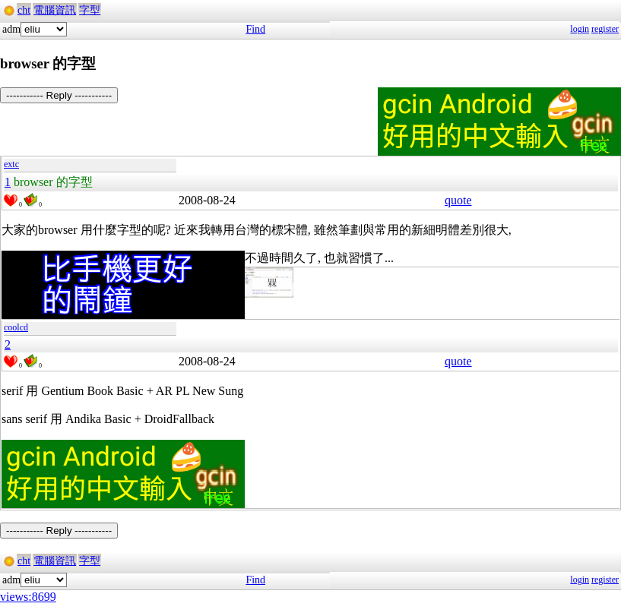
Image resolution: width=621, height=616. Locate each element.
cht (23, 10)
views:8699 (28, 596)
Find (255, 29)
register (605, 29)
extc (11, 164)
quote (458, 200)
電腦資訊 (54, 10)
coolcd (16, 327)
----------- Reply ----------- (59, 95)
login (579, 29)
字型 (89, 10)
